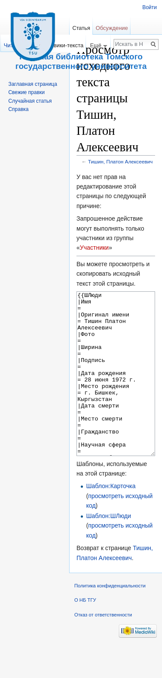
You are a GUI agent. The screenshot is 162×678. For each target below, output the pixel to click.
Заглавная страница (32, 84)
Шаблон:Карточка (110, 518)
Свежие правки (26, 92)
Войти (149, 7)
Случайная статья (29, 101)
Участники (94, 247)
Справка (18, 109)
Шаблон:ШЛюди (108, 548)
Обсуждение (111, 28)
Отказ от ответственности (103, 647)
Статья (81, 28)
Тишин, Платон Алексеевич (120, 161)
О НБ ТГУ (85, 632)
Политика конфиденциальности (110, 618)
